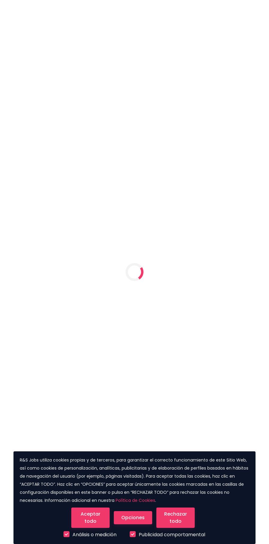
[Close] (90, 518)
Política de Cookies (135, 500)
